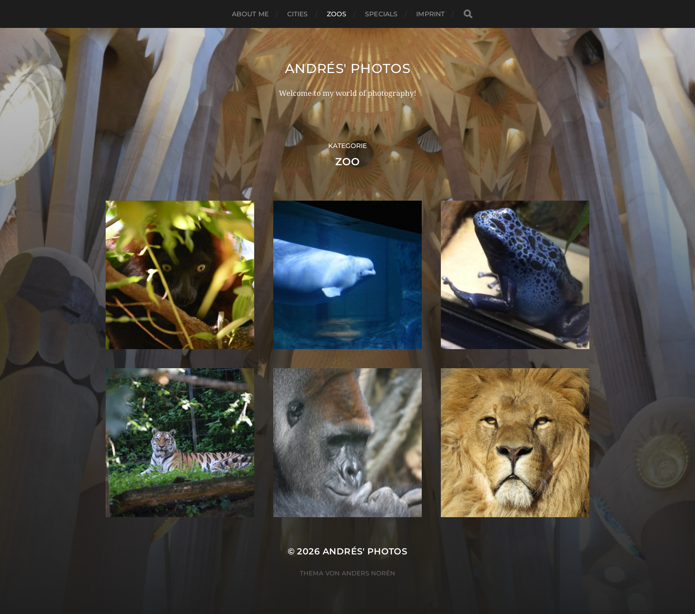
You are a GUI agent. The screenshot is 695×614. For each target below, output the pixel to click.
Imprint (430, 14)
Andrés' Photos (348, 68)
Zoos (337, 14)
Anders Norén (368, 573)
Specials (381, 14)
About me (250, 14)
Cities (297, 14)
